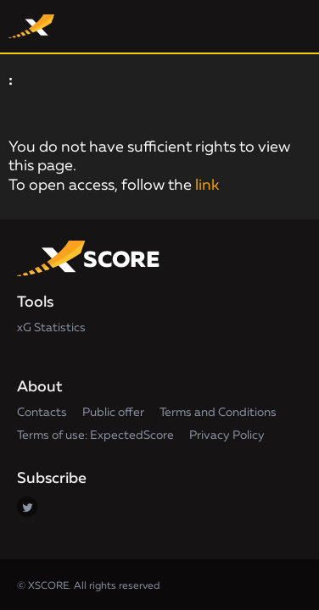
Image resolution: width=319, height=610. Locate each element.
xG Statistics (51, 328)
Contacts (42, 413)
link (207, 185)
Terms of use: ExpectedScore (95, 435)
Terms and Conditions (218, 413)
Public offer (113, 413)
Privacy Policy (227, 435)
